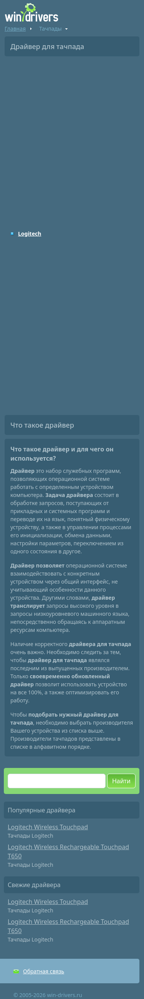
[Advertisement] (72, 138)
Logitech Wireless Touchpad (48, 827)
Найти (121, 781)
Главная (15, 28)
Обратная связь (43, 971)
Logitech (29, 233)
